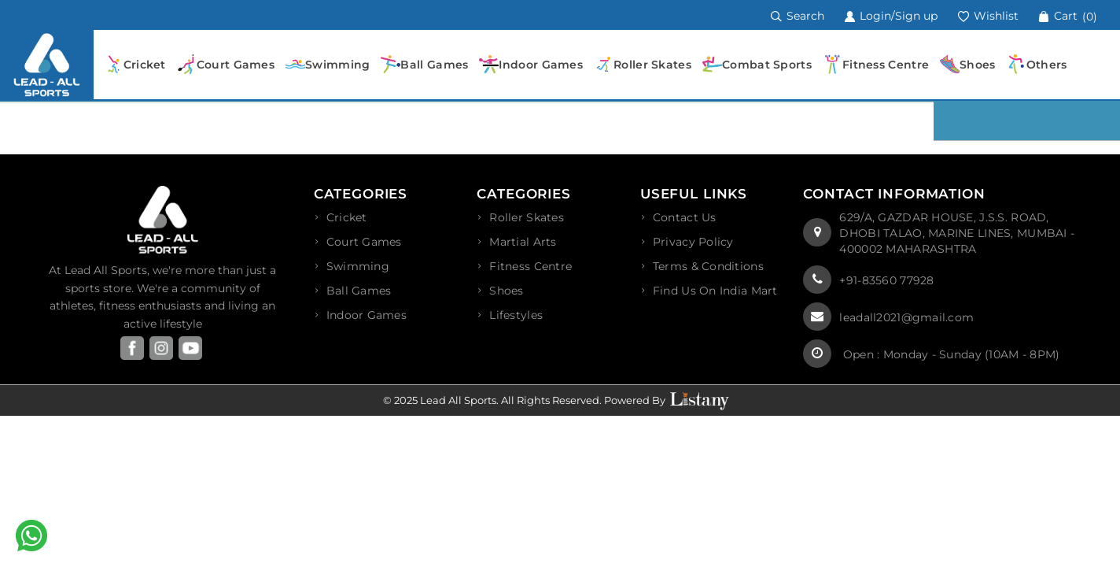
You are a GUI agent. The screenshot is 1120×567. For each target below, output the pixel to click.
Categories (361, 194)
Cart (1068, 16)
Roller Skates (526, 217)
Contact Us (685, 217)
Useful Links (693, 194)
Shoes (506, 291)
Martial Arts (522, 242)
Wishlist (987, 16)
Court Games (364, 242)
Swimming (357, 266)
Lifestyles (516, 315)
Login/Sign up (890, 16)
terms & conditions (708, 266)
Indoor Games (366, 315)
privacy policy (693, 242)
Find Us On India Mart (715, 291)
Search (797, 16)
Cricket (346, 217)
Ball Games (359, 291)
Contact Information (894, 194)
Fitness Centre (530, 266)
